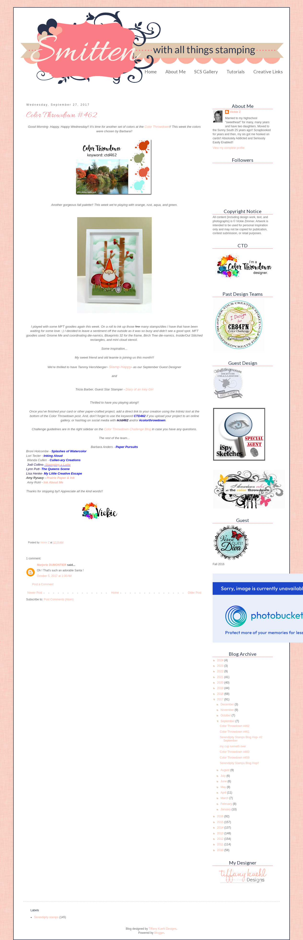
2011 (220, 844)
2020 (220, 682)
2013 (220, 833)
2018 (220, 694)
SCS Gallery (206, 71)
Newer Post (34, 592)
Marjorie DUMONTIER (52, 565)
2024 (220, 660)
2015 (220, 822)
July (224, 776)
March (225, 798)
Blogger (159, 932)
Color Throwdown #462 (235, 726)
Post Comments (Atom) (59, 599)
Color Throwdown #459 (235, 757)
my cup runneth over (233, 746)
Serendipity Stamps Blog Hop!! (239, 763)
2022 (220, 671)
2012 (220, 839)
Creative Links (268, 71)
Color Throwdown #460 (235, 752)
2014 (220, 827)
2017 (220, 699)
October (226, 715)
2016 (220, 816)
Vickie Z (235, 112)
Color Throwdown (157, 126)
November (228, 710)
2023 (220, 665)
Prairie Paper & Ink (61, 478)
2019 (220, 688)
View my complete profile (229, 148)
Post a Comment (42, 584)
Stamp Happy (120, 367)
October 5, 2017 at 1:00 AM (54, 576)
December (228, 704)
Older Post (194, 592)
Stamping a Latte (57, 464)
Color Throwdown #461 (235, 731)
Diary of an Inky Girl (139, 389)
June (224, 781)
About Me (175, 71)
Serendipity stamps (46, 917)
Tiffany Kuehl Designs (162, 928)
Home (151, 71)
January (226, 809)
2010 (220, 850)
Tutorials (236, 71)
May (224, 787)
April (224, 792)
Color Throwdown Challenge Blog (127, 429)
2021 (220, 677)
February (227, 804)
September (228, 721)
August (225, 770)
